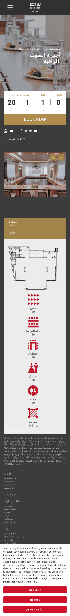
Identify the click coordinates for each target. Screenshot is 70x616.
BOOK (35, 119)
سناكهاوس (8, 519)
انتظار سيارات (10, 543)
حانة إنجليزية (9, 522)
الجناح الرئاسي (10, 494)
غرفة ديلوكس (10, 484)
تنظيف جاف (9, 540)
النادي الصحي (10, 533)
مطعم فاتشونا (10, 509)
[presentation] (53, 179)
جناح (6, 491)
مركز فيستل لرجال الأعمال (15, 537)
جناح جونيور (9, 488)
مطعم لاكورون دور (12, 505)
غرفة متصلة (9, 481)
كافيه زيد (7, 512)
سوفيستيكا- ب (53, 48)
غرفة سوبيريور (10, 478)
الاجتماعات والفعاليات (27, 48)
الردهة (7, 515)
